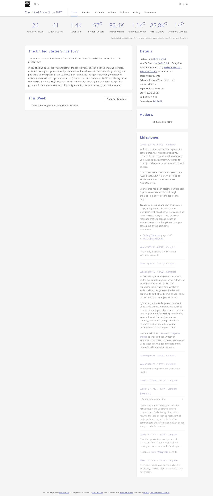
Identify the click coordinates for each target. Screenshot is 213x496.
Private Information (126, 493)
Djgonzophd (159, 58)
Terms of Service (97, 493)
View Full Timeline (116, 99)
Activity (137, 12)
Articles (112, 12)
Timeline (86, 12)
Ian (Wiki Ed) (160, 63)
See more (184, 38)
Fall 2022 (157, 101)
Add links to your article (154, 398)
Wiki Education (64, 493)
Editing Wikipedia (151, 235)
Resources (150, 12)
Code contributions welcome (160, 493)
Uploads (124, 12)
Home (74, 12)
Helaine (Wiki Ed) (172, 67)
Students (99, 12)
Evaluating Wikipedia (153, 238)
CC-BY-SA (146, 493)
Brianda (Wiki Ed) (148, 71)
